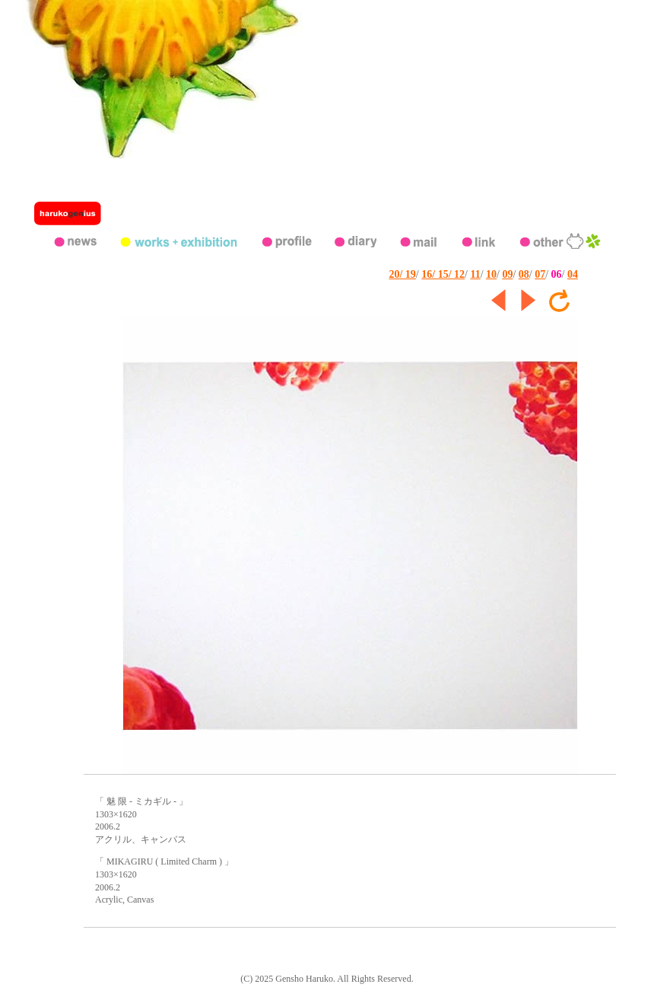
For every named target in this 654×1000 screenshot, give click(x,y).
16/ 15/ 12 (443, 274)
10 (491, 274)
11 (475, 274)
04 (572, 274)
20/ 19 (402, 274)
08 (524, 274)
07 (540, 274)
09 (507, 274)
